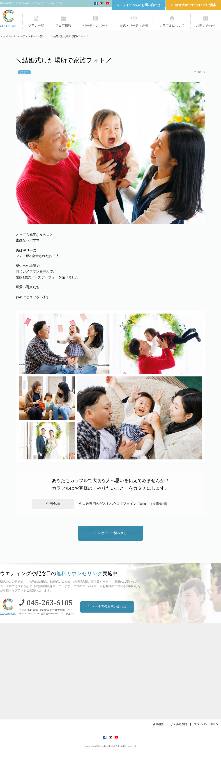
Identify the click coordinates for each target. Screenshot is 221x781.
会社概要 (158, 724)
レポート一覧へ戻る (112, 533)
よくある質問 (179, 724)
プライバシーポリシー (207, 724)
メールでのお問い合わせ (109, 606)
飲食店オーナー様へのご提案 (195, 5)
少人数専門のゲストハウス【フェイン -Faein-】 (114, 503)
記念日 (24, 72)
